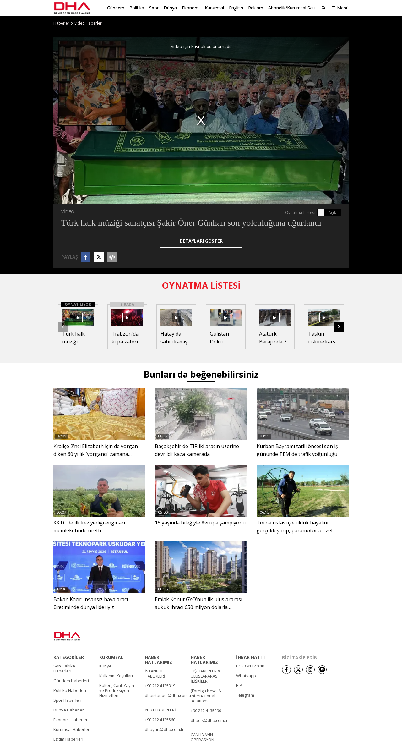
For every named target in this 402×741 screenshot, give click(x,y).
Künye (105, 665)
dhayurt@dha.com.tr (164, 728)
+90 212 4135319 (160, 685)
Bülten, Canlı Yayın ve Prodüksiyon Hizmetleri (116, 689)
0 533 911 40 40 (250, 665)
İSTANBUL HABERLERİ (155, 673)
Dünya (170, 8)
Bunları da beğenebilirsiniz (201, 374)
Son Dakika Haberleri (64, 668)
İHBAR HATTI (250, 656)
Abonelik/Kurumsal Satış (292, 8)
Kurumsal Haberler (71, 728)
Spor (154, 8)
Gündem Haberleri (71, 680)
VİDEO (67, 211)
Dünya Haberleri (69, 709)
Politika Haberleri (69, 689)
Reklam (255, 8)
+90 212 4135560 (160, 719)
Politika (136, 8)
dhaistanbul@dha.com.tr (168, 694)
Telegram (245, 694)
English (236, 8)
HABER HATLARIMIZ (158, 659)
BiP (239, 684)
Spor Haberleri (67, 699)
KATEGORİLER (68, 656)
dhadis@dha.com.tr (209, 719)
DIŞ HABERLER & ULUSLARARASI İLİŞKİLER (205, 675)
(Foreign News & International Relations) (206, 695)
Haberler (61, 22)
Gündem (115, 8)
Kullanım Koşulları (116, 675)
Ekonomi (191, 8)
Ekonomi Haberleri (71, 719)
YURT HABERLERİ (160, 709)
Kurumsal (214, 8)
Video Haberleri (88, 22)
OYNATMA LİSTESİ (201, 285)
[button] (339, 326)
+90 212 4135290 (206, 709)
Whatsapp (246, 675)
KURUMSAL (111, 656)
